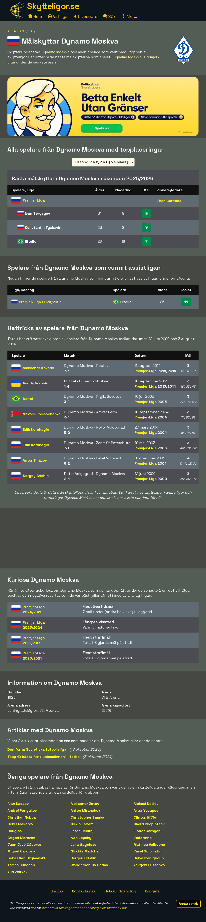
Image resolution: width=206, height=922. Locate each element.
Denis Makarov (20, 824)
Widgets (152, 891)
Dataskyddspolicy (120, 891)
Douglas (14, 830)
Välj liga (58, 16)
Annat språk (188, 903)
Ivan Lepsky (81, 837)
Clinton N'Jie (145, 817)
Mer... (129, 16)
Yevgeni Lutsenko (149, 865)
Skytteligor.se (53, 6)
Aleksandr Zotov (85, 803)
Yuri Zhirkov (17, 871)
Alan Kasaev (18, 803)
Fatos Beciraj (82, 830)
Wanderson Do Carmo (89, 865)
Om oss (56, 891)
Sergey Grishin (84, 858)
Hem (35, 16)
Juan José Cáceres (24, 844)
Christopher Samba (87, 817)
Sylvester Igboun (149, 858)
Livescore (85, 16)
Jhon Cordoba (169, 200)
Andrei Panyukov (22, 810)
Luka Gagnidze (84, 844)
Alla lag (15, 31)
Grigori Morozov (21, 837)
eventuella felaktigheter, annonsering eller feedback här (84, 908)
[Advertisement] (103, 538)
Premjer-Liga (40, 302)
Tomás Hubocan (21, 865)
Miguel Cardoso (21, 851)
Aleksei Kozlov (146, 803)
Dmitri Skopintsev (149, 824)
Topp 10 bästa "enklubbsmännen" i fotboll (44, 756)
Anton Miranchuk (86, 810)
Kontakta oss (84, 891)
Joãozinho (143, 837)
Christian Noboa (21, 817)
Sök (109, 16)
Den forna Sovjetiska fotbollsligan (38, 749)
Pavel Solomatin (148, 851)
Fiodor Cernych (147, 830)
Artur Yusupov (146, 810)
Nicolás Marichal (85, 851)
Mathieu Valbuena (149, 844)
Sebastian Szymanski (26, 858)
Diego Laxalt (82, 824)
